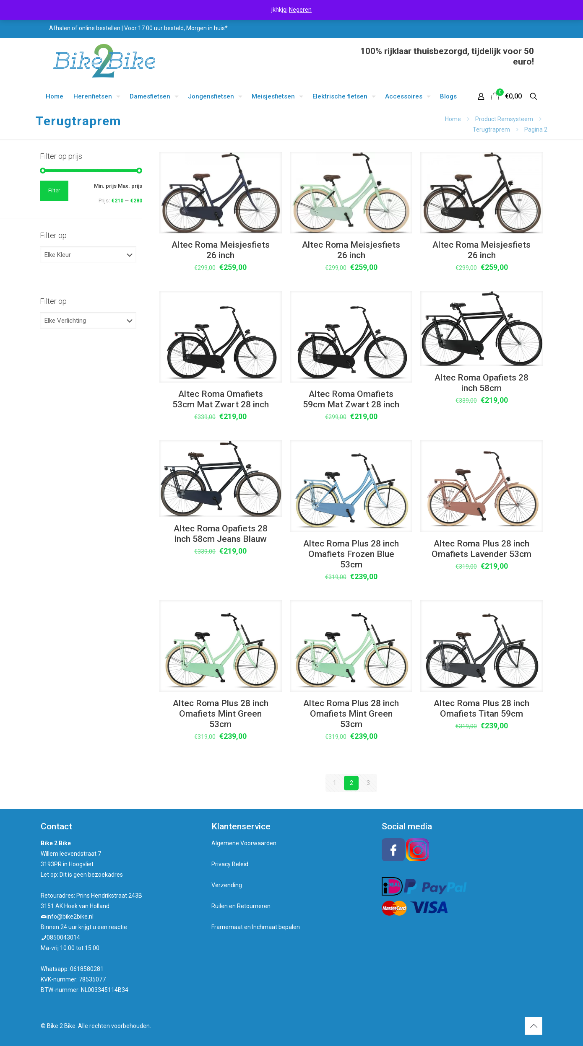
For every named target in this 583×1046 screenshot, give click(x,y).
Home (453, 119)
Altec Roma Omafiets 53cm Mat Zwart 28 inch (220, 399)
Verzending (226, 885)
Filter (54, 190)
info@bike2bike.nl (70, 916)
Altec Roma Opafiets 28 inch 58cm (481, 383)
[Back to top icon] (533, 1026)
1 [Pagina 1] (334, 782)
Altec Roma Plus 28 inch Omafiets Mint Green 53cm (220, 713)
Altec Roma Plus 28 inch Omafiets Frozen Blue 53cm (351, 554)
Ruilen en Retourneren (241, 906)
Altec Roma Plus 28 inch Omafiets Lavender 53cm (481, 549)
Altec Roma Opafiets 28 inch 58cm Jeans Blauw (221, 533)
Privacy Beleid (229, 864)
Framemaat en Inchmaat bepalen (255, 927)
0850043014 (63, 937)
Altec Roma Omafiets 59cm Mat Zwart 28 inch (351, 399)
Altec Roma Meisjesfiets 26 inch (221, 250)
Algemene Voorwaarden (243, 843)
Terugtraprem (491, 129)
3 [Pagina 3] (368, 782)
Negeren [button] (300, 9)
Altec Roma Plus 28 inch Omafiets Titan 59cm (481, 708)
